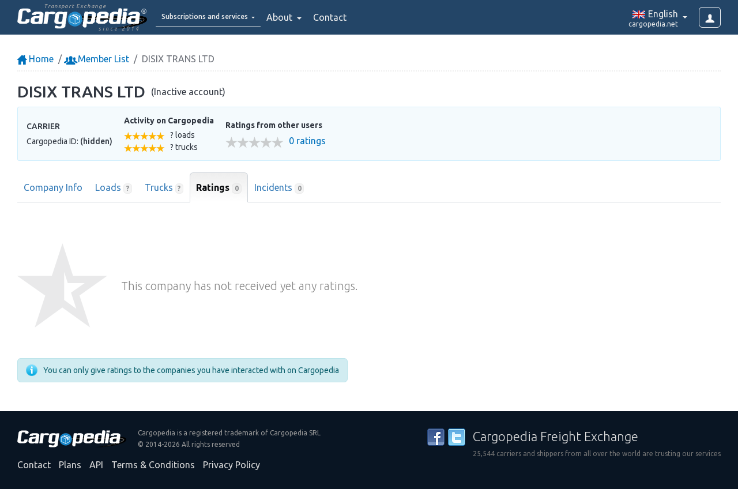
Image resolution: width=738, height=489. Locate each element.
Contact (359, 17)
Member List (97, 59)
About (310, 17)
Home (35, 59)
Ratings (219, 188)
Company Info (53, 187)
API (96, 465)
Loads (113, 188)
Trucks (164, 188)
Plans (70, 465)
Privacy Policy (231, 465)
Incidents (279, 188)
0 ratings (307, 141)
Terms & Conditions (153, 465)
